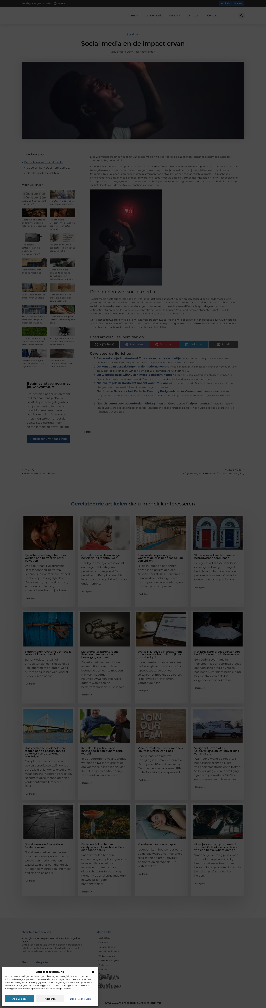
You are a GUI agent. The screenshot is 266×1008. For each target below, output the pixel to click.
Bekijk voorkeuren (80, 998)
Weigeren (50, 998)
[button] (93, 972)
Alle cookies (19, 998)
